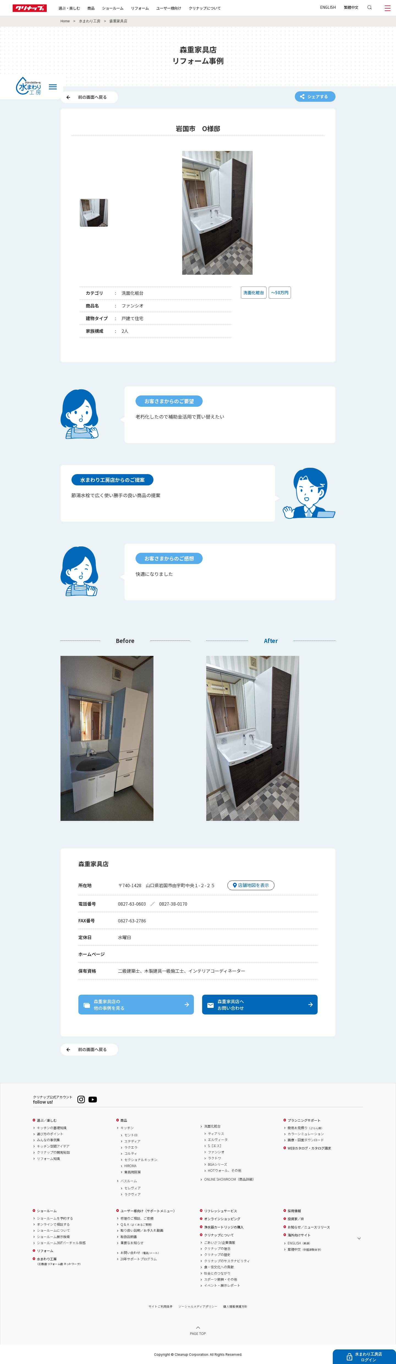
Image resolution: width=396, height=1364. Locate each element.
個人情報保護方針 (235, 1306)
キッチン (127, 1128)
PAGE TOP (198, 1333)
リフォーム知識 (48, 1158)
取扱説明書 (128, 1236)
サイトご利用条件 (160, 1306)
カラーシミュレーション (306, 1134)
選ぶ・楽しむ (69, 8)
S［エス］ (215, 1145)
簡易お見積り (306, 1128)
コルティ (130, 1153)
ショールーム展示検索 (53, 1236)
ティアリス (216, 1133)
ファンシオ (216, 1152)
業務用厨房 (132, 1172)
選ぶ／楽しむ (47, 1120)
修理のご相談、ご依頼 (136, 1218)
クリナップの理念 (217, 1248)
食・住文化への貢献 (219, 1267)
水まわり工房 (89, 21)
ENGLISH (328, 7)
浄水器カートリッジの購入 (224, 1227)
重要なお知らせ (132, 1243)
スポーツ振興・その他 (220, 1279)
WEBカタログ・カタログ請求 (309, 1148)
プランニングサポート (304, 1120)
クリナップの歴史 (217, 1254)
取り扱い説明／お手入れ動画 (141, 1230)
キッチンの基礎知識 (52, 1128)
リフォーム (140, 8)
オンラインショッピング (222, 1219)
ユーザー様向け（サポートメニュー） (148, 1211)
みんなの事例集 (48, 1140)
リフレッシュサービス (220, 1211)
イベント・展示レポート (222, 1285)
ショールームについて (53, 1230)
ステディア (132, 1141)
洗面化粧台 (212, 1126)
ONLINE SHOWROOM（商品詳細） (230, 1179)
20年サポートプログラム (138, 1259)
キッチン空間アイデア (53, 1146)
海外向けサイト (299, 1235)
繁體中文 (351, 7)
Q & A (137, 1224)
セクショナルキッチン (140, 1159)
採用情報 (294, 1211)
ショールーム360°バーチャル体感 (61, 1243)
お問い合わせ (140, 1252)
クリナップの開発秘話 (53, 1152)
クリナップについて (205, 8)
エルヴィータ (218, 1139)
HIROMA (130, 1166)
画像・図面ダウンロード (306, 1140)
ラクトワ (214, 1158)
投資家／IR (296, 1219)
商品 (123, 1120)
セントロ (131, 1135)
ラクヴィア (132, 1194)
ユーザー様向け (168, 8)
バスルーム (128, 1181)
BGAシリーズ (217, 1164)
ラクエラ (131, 1147)
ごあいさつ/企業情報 (219, 1242)
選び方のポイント (50, 1134)
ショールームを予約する (55, 1218)
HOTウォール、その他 (224, 1170)
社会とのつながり (217, 1273)
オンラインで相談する (53, 1224)
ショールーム (112, 8)
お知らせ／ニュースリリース (309, 1227)
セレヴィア (132, 1188)
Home (65, 21)
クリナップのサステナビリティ (227, 1261)
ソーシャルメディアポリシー (198, 1306)
